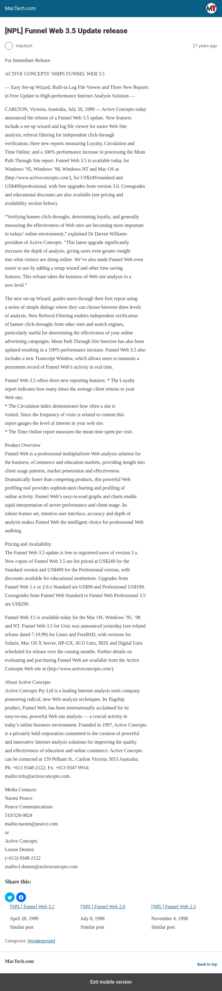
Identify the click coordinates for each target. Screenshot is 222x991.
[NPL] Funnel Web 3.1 (32, 906)
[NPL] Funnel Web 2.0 (102, 906)
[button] (10, 897)
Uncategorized (41, 940)
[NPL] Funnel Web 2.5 (173, 906)
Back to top (207, 964)
